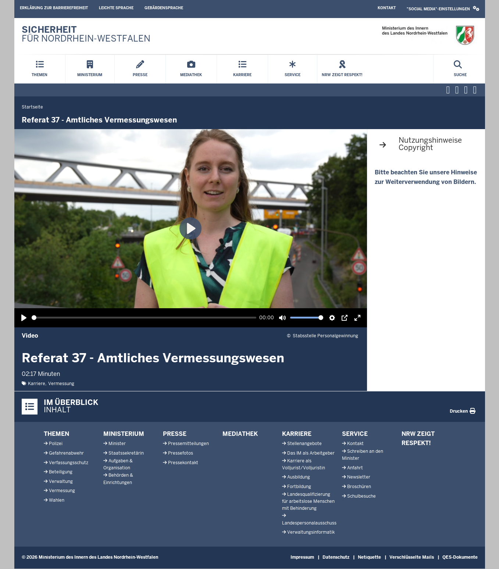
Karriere (36, 384)
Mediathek (240, 434)
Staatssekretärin (126, 453)
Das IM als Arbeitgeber (311, 453)
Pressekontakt (183, 463)
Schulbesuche (361, 496)
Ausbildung (298, 477)
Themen (56, 434)
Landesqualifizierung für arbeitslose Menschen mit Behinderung (308, 501)
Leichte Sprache (116, 8)
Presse (174, 434)
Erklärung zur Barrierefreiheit (54, 8)
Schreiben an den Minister (362, 454)
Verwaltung (61, 481)
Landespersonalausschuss (309, 523)
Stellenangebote (304, 444)
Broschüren (359, 487)
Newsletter (358, 477)
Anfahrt (355, 468)
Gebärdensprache (164, 8)
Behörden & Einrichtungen (118, 478)
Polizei (56, 444)
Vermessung (61, 384)
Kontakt (387, 8)
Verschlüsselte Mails (411, 557)
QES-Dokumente (460, 557)
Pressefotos (180, 453)
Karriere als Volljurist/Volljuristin (303, 464)
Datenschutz (335, 557)
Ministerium (123, 434)
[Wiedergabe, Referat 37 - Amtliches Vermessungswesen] (24, 318)
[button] (443, 9)
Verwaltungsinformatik (311, 532)
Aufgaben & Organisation (118, 464)
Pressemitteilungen (188, 444)
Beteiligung (60, 472)
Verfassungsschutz (68, 463)
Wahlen (56, 500)
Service (355, 434)
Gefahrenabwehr (66, 453)
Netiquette (369, 557)
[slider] (144, 317)
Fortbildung (299, 487)
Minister (117, 444)
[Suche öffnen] (460, 69)
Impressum (302, 557)
